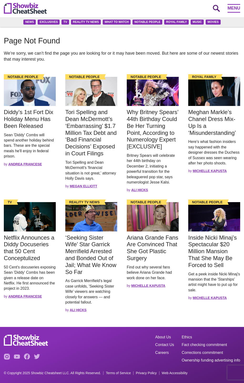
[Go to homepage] (25, 8)
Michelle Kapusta (210, 171)
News (29, 22)
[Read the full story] (30, 91)
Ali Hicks (139, 190)
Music (197, 22)
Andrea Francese (25, 164)
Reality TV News (86, 22)
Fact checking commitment (204, 345)
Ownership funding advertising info (211, 360)
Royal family (176, 22)
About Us (163, 337)
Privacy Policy (146, 373)
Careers (162, 353)
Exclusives (49, 22)
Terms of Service (118, 373)
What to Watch (117, 22)
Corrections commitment (202, 353)
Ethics (187, 337)
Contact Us (164, 345)
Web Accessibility (175, 373)
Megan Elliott (83, 186)
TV (65, 22)
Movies (213, 22)
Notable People (147, 22)
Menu (234, 8)
